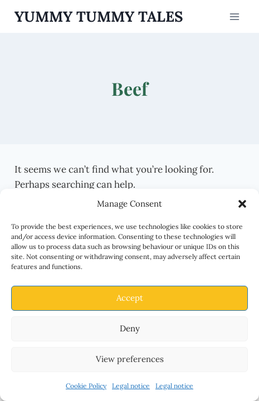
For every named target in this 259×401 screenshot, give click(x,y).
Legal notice (131, 386)
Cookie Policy (86, 386)
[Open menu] (234, 16)
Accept (129, 297)
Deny (130, 328)
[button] (242, 203)
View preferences (130, 359)
